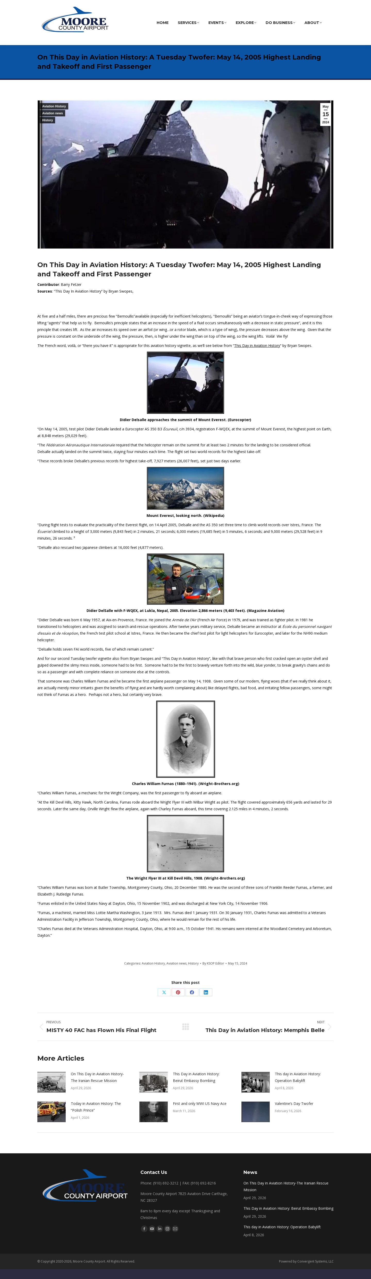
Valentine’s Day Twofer (294, 1113)
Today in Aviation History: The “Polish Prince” (96, 1116)
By (213, 973)
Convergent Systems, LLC (315, 1271)
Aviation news (52, 123)
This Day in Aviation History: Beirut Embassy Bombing (196, 1087)
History (47, 130)
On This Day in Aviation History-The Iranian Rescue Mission (97, 1087)
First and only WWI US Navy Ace (199, 1113)
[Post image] (51, 1092)
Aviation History (54, 116)
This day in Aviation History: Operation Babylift (298, 1087)
